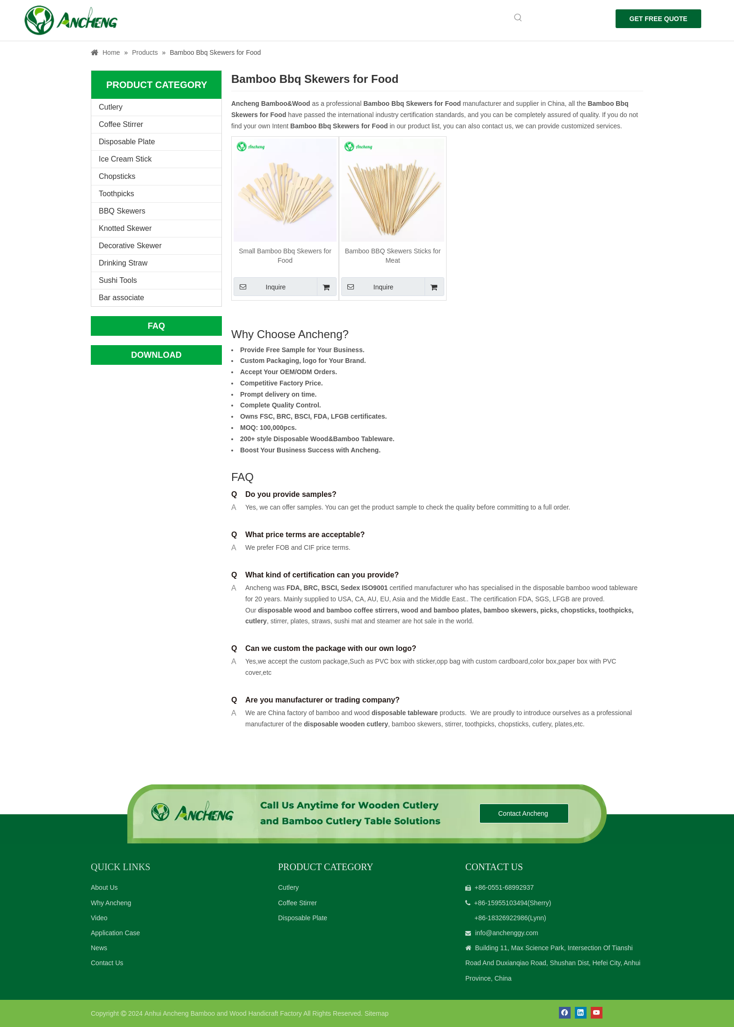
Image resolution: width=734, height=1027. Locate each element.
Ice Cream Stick (125, 159)
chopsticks (577, 610)
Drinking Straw (123, 263)
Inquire (260, 286)
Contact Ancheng (524, 813)
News (99, 948)
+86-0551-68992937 (504, 887)
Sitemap (377, 1013)
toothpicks (615, 610)
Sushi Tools (118, 280)
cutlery (256, 621)
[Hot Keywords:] (518, 17)
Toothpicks (116, 194)
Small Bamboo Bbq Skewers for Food (285, 255)
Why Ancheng (111, 903)
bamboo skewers (510, 610)
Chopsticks (117, 176)
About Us (104, 887)
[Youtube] (596, 1013)
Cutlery (111, 107)
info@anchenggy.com (506, 933)
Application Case (115, 933)
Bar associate (121, 298)
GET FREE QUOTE (659, 18)
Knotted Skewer (125, 228)
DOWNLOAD (156, 355)
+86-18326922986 (501, 918)
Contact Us (107, 963)
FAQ (156, 326)
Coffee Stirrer (121, 124)
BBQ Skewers (122, 211)
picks (547, 610)
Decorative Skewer (130, 246)
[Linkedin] (581, 1013)
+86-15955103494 (501, 903)
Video (99, 918)
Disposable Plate (127, 142)
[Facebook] (565, 1013)
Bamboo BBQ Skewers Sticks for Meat (393, 255)
